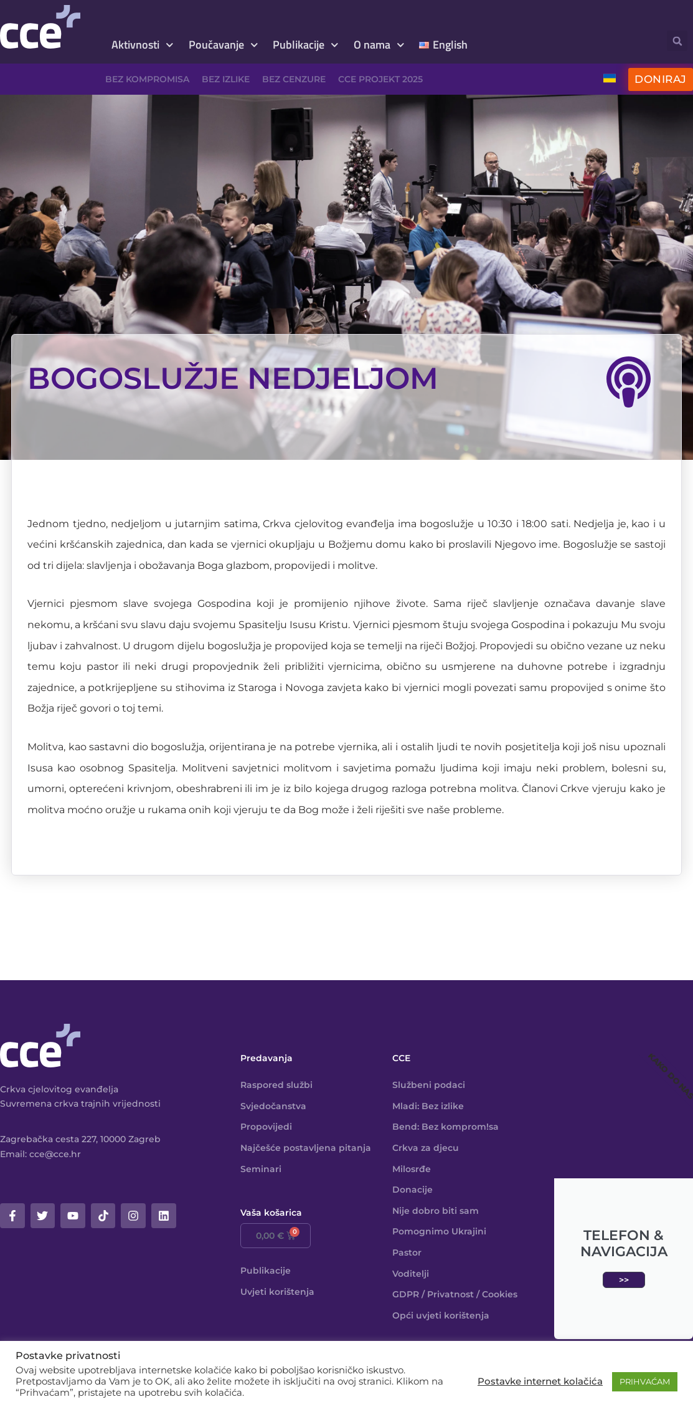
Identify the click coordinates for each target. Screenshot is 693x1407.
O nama (379, 45)
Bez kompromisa (147, 79)
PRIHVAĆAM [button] (645, 1381)
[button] (677, 41)
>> (624, 1279)
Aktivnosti (142, 45)
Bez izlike (226, 79)
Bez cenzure (294, 79)
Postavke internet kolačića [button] (540, 1381)
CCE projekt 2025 (380, 79)
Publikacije (306, 45)
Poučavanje (223, 45)
